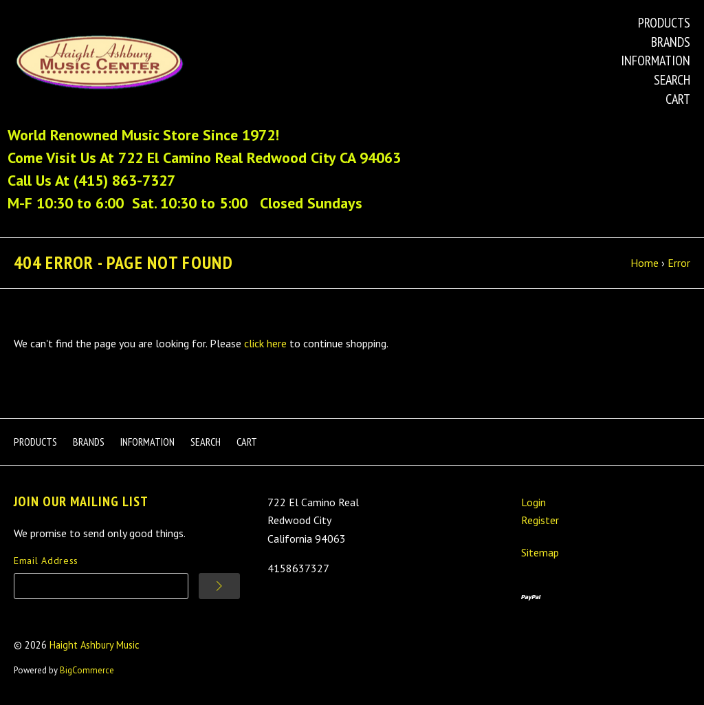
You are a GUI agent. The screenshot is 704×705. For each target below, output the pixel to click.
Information (655, 60)
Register (540, 520)
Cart (678, 99)
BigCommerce (87, 670)
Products (664, 23)
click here (265, 343)
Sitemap (540, 552)
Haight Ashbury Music (95, 644)
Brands (670, 42)
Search (672, 80)
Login (533, 502)
